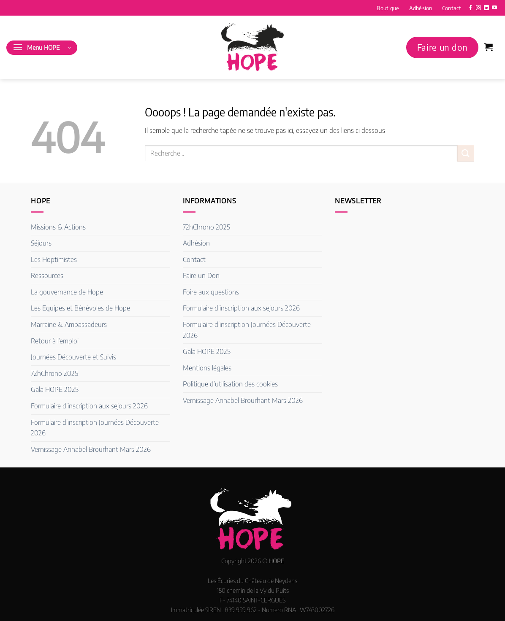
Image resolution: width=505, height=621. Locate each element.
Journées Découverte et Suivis (73, 357)
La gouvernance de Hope (67, 292)
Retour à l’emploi (55, 341)
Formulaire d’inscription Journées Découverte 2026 (95, 427)
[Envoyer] (465, 153)
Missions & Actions (58, 227)
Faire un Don (201, 275)
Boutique (388, 8)
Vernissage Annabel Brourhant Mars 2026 (91, 449)
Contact (452, 8)
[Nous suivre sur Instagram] (478, 8)
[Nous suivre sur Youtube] (494, 8)
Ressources (47, 275)
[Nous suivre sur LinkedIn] (486, 8)
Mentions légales (207, 368)
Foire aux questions (211, 292)
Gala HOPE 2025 (55, 389)
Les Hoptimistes (54, 259)
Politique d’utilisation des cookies (230, 384)
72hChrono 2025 (54, 373)
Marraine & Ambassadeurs (69, 324)
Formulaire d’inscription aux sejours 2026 (89, 406)
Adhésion (420, 8)
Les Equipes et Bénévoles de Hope (80, 308)
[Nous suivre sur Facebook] (470, 8)
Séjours (41, 243)
